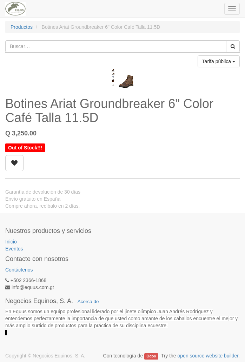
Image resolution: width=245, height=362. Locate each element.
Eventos (14, 249)
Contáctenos (19, 270)
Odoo (151, 356)
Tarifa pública (218, 61)
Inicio (11, 241)
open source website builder (208, 355)
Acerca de (88, 301)
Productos (22, 27)
